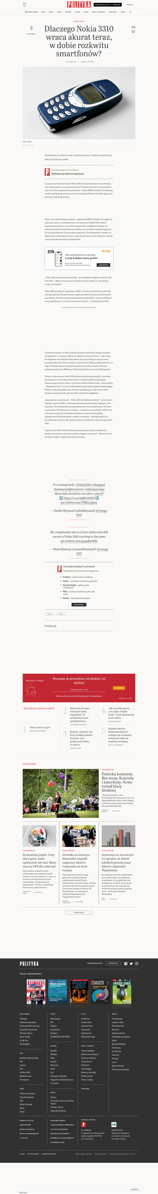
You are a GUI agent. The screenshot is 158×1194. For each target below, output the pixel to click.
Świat (51, 43)
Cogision (82, 1185)
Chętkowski (86, 1064)
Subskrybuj (103, 296)
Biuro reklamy (25, 1156)
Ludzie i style (79, 53)
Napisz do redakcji (27, 1161)
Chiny (22, 1143)
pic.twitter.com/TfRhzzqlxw (79, 534)
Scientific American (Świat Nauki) (62, 1133)
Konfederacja (25, 1107)
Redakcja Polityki (27, 1152)
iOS (82, 1162)
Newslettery (117, 1050)
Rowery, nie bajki (88, 1103)
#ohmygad (98, 516)
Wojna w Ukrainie (27, 1125)
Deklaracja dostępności (59, 1165)
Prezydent (24, 1111)
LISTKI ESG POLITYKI (59, 1068)
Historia (115, 1061)
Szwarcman (86, 1053)
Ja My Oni (24, 1071)
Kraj (43, 43)
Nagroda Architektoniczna (61, 1111)
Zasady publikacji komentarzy (62, 1156)
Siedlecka (85, 1050)
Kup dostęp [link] (79, 636)
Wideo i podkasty (98, 43)
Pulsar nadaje (87, 1111)
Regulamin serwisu (57, 1152)
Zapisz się (119, 719)
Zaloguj (129, 35)
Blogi (86, 43)
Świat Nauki (25, 1068)
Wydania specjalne (28, 1053)
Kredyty (53, 1064)
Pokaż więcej (79, 944)
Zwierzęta (116, 1079)
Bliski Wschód (26, 1135)
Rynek (59, 43)
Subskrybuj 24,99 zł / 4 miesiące (108, 36)
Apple (50, 646)
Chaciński (85, 1061)
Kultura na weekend (89, 1085)
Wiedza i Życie (26, 1064)
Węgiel (53, 1057)
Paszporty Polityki (58, 1107)
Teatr (52, 1100)
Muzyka (53, 1085)
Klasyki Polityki (119, 1075)
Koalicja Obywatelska (29, 1089)
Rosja (22, 1139)
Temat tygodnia (88, 1082)
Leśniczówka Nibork (49, 1185)
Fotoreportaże (118, 1057)
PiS (21, 1093)
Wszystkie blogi (88, 1068)
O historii (85, 1096)
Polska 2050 (25, 1103)
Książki (53, 1082)
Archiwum (116, 1082)
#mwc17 (98, 525)
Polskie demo (87, 1107)
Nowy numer (33, 43)
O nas (114, 1093)
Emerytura (55, 1061)
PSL (21, 1100)
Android (88, 1162)
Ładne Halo (89, 1185)
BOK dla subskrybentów (29, 1165)
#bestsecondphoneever (68, 521)
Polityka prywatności (59, 1161)
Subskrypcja (113, 995)
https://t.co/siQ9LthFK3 (79, 529)
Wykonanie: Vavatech (101, 1185)
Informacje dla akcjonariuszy (62, 1169)
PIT (52, 1053)
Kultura (68, 43)
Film (52, 1089)
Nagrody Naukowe (58, 1142)
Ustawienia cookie (57, 1174)
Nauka (77, 43)
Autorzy (115, 1086)
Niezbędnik (25, 1075)
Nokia (61, 646)
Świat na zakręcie (88, 1089)
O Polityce (24, 1169)
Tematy (115, 1090)
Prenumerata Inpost (95, 995)
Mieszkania (55, 1050)
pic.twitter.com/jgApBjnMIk (79, 572)
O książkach (86, 1093)
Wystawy (54, 1096)
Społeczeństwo (118, 1064)
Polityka (23, 1050)
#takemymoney (94, 521)
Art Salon (54, 1114)
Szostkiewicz (87, 1057)
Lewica (23, 1096)
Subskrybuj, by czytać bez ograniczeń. (67, 205)
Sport (114, 1071)
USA (21, 1132)
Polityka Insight (33, 1185)
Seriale (53, 1093)
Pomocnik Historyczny (29, 1057)
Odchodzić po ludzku (121, 1068)
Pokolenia (113, 43)
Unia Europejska (27, 1128)
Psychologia (86, 1100)
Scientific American (28, 1061)
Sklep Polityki (118, 1097)
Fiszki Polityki (117, 1162)
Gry (52, 1103)
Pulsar (53, 1128)
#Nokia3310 (83, 516)
